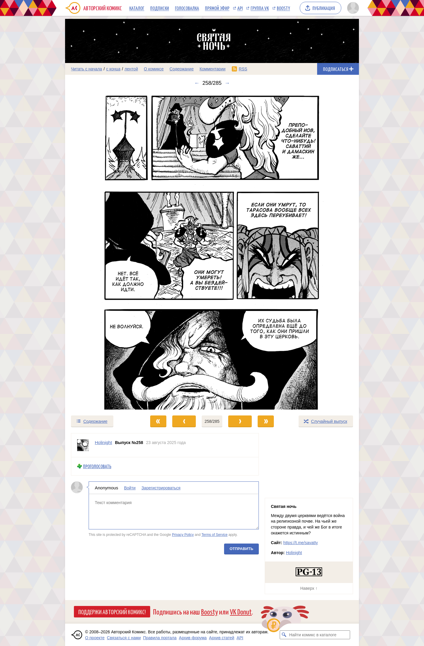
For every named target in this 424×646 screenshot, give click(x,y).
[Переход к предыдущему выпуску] (102, 251)
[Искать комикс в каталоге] (284, 635)
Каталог (136, 8)
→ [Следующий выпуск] (227, 83)
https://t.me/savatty (300, 542)
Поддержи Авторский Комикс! (112, 611)
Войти (129, 487)
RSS (243, 69)
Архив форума (193, 637)
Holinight (294, 552)
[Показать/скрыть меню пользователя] (352, 8)
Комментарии (213, 69)
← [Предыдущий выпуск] (196, 83)
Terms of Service (214, 535)
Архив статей (221, 637)
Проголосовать (97, 466)
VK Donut (241, 611)
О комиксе (153, 69)
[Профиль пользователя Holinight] (83, 445)
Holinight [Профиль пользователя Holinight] (103, 442)
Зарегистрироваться (160, 487)
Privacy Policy (183, 535)
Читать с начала (86, 69)
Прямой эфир (217, 8)
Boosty (283, 8)
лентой (131, 69)
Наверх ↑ (308, 588)
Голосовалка (187, 8)
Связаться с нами (124, 637)
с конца (113, 69)
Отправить (241, 548)
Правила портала (160, 637)
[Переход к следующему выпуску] (212, 251)
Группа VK (260, 8)
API (240, 8)
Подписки (159, 8)
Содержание (182, 69)
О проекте (95, 637)
